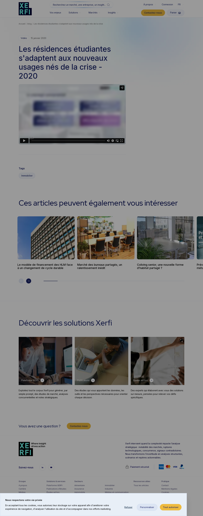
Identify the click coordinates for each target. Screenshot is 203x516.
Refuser (128, 507)
